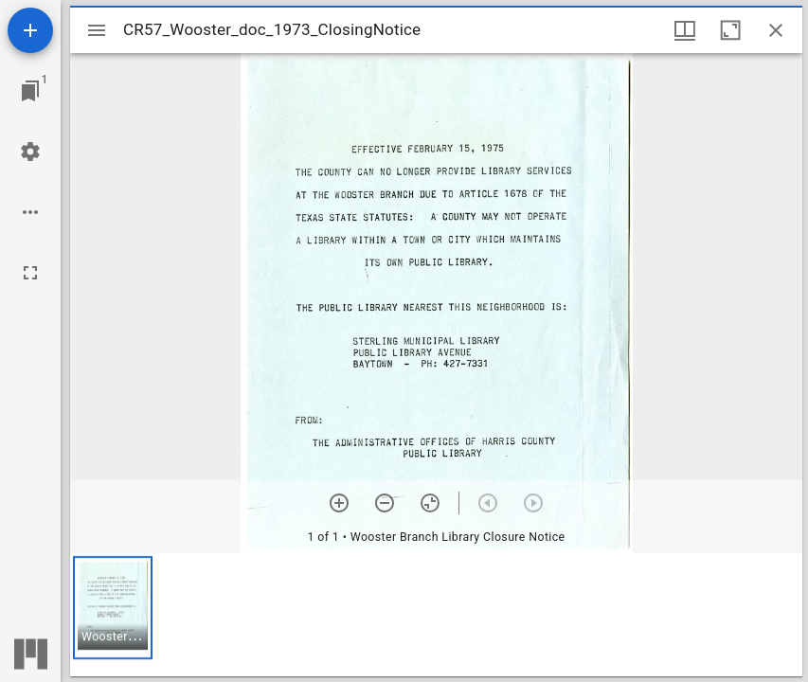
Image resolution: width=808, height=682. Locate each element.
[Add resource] (30, 30)
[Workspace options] (30, 212)
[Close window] (776, 30)
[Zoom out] (384, 503)
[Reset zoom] (430, 503)
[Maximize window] (730, 30)
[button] (113, 608)
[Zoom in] (339, 503)
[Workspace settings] (30, 151)
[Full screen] (30, 273)
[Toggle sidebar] (96, 30)
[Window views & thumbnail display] (685, 30)
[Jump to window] (30, 91)
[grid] (436, 614)
